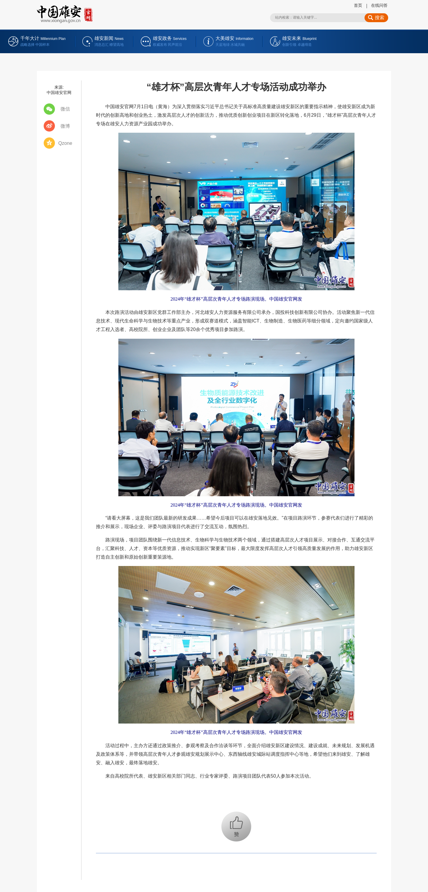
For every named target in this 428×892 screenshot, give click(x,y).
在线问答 (379, 5)
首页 (358, 5)
